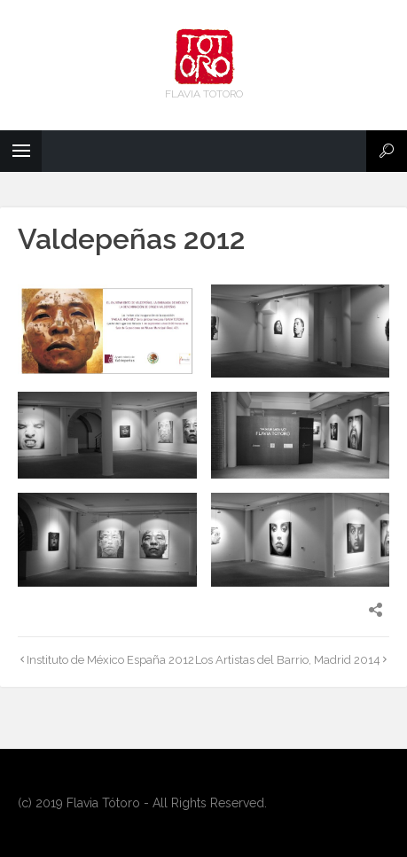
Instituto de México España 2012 (110, 659)
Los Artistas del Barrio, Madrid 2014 (287, 659)
